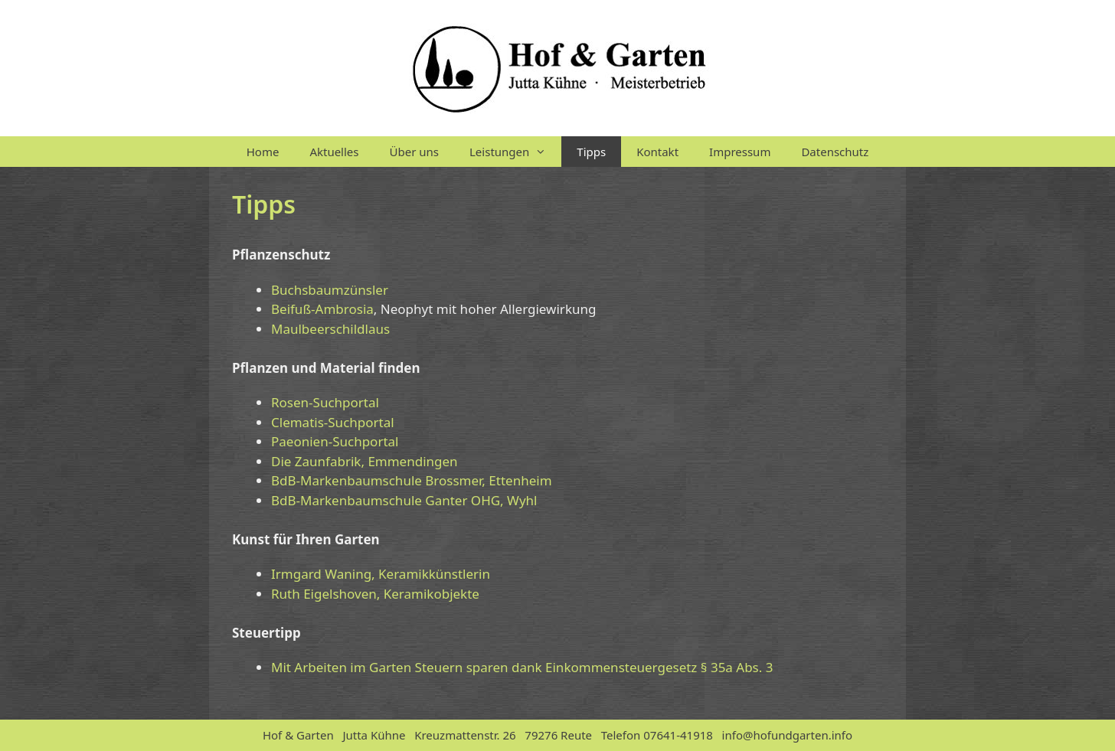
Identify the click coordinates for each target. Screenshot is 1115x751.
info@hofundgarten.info (787, 735)
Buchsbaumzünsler (329, 290)
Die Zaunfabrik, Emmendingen (364, 461)
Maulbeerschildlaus (330, 329)
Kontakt (657, 151)
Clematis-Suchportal (332, 422)
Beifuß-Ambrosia (322, 309)
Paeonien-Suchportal (334, 441)
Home (263, 151)
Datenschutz (834, 151)
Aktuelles (333, 151)
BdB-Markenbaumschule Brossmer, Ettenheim (411, 480)
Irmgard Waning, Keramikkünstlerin (380, 574)
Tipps (591, 151)
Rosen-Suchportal (325, 402)
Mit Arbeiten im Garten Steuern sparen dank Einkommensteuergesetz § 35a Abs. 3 (522, 667)
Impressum (739, 151)
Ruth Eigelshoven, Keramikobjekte (375, 593)
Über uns (414, 151)
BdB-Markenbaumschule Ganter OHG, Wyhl (404, 500)
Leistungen (515, 151)
